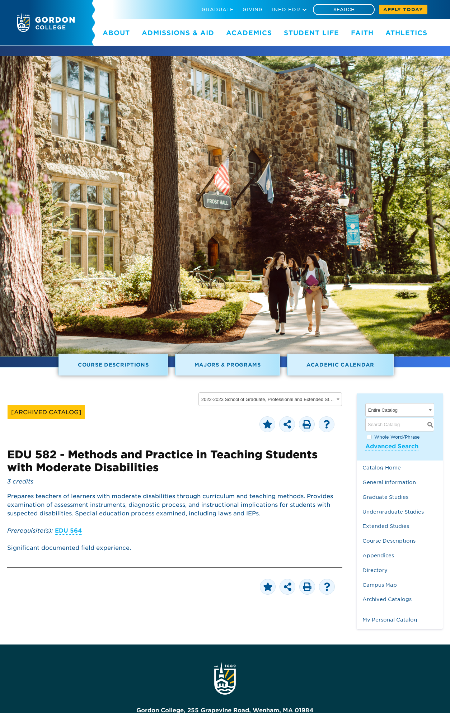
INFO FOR (286, 9)
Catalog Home (381, 467)
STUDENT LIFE (311, 33)
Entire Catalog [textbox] (383, 410)
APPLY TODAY (403, 9)
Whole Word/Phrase (397, 436)
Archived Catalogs (387, 599)
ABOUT (116, 33)
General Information (389, 482)
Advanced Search (391, 446)
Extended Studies (385, 526)
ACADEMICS (249, 33)
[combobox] (270, 399)
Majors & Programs (227, 365)
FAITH (362, 33)
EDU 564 (68, 530)
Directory (375, 570)
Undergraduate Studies (393, 512)
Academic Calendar (340, 365)
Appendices (378, 555)
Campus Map (379, 585)
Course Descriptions (113, 365)
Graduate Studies (385, 497)
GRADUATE (218, 9)
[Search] (344, 9)
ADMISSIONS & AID (178, 33)
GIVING (253, 9)
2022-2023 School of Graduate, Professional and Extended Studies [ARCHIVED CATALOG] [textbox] (267, 399)
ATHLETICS (406, 33)
